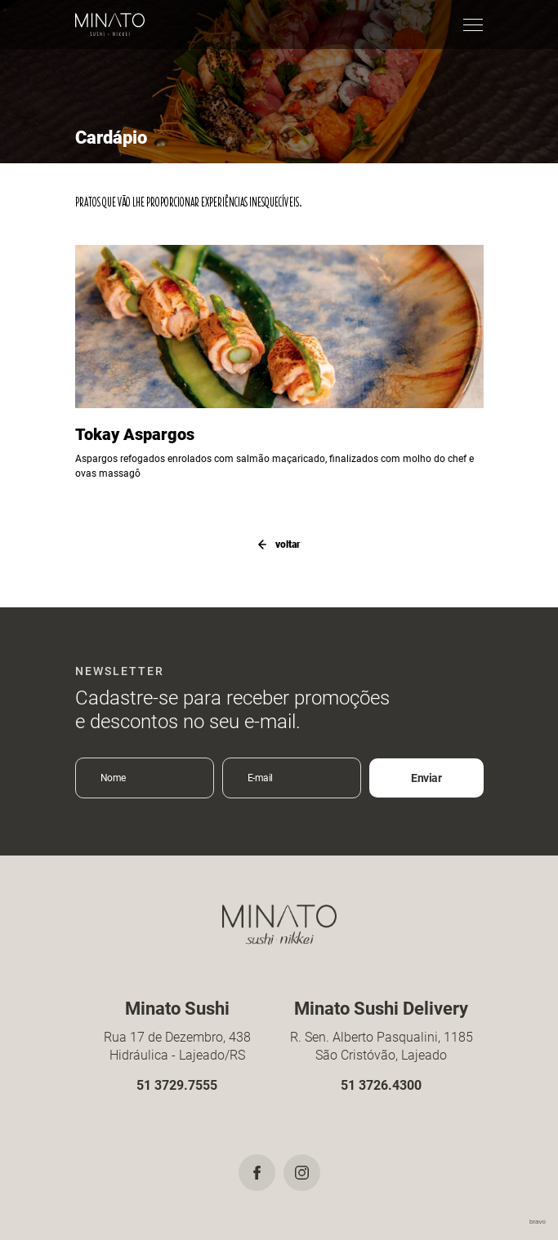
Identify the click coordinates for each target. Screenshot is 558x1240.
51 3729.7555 (176, 1085)
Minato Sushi (110, 24)
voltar (279, 544)
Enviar (426, 777)
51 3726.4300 (381, 1085)
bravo (537, 1221)
